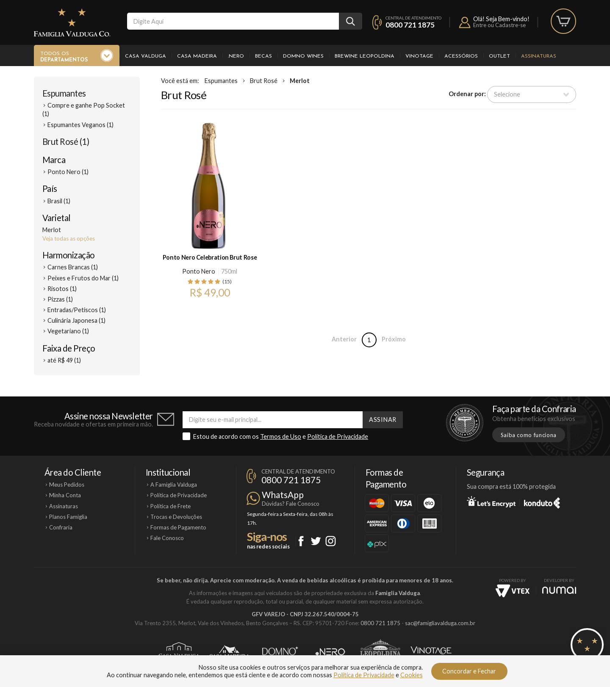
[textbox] (233, 21)
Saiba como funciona (529, 435)
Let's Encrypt (491, 501)
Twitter (316, 541)
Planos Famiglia (68, 516)
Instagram (330, 541)
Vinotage (419, 56)
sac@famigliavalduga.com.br (440, 623)
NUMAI (559, 590)
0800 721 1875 (410, 24)
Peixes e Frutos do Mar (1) (83, 278)
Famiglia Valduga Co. (72, 22)
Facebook (301, 541)
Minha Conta (65, 495)
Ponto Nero (198, 271)
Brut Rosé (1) (65, 141)
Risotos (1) (62, 288)
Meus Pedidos (66, 484)
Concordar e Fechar (469, 671)
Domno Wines (303, 56)
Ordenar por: (467, 93)
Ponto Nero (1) (68, 171)
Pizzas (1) (60, 299)
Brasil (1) (58, 201)
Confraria (60, 527)
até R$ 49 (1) (64, 360)
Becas (263, 56)
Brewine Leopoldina (364, 56)
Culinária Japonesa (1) (76, 320)
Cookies (411, 675)
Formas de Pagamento (178, 527)
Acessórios (461, 56)
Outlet (499, 56)
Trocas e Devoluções (176, 516)
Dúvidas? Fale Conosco (290, 503)
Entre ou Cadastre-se (499, 25)
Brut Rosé (263, 80)
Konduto (542, 501)
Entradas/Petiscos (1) (76, 309)
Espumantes (64, 93)
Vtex (513, 591)
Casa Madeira (197, 56)
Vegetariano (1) (68, 331)
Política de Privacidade (337, 436)
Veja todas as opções (68, 238)
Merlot (300, 80)
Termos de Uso (280, 436)
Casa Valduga (145, 56)
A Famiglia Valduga (173, 484)
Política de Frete (170, 506)
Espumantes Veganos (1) (80, 124)
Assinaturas (538, 56)
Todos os (64, 57)
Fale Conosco (167, 538)
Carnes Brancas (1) (72, 267)
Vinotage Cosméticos (431, 652)
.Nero (236, 56)
